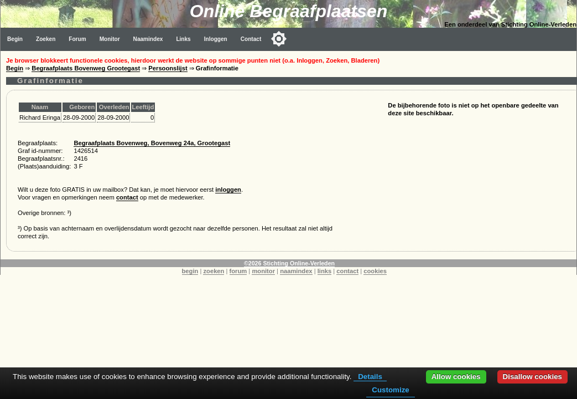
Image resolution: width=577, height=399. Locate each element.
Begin (15, 39)
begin (190, 271)
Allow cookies (456, 376)
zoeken (213, 271)
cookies (375, 271)
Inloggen (215, 39)
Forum (77, 39)
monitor (263, 271)
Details (370, 376)
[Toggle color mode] (279, 39)
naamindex (296, 271)
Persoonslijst (167, 68)
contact (127, 197)
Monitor (110, 39)
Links (183, 39)
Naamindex (148, 39)
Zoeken (45, 39)
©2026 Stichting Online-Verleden (289, 263)
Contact (251, 39)
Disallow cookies (532, 376)
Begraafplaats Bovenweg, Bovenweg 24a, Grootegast (152, 143)
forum (238, 271)
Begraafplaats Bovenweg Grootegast (86, 68)
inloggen (228, 189)
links (325, 271)
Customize (390, 390)
